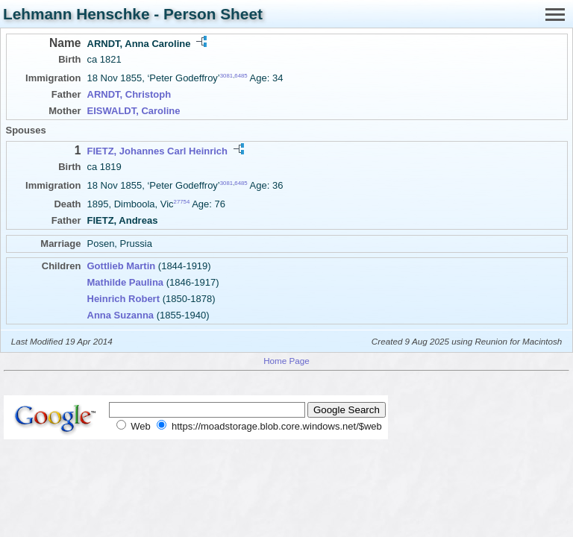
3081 (226, 75)
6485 (240, 75)
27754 (182, 201)
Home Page (286, 360)
